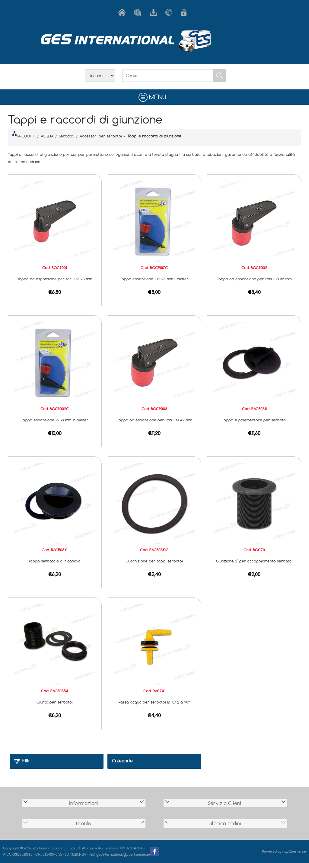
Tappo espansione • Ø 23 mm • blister (154, 278)
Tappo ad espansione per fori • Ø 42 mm (154, 419)
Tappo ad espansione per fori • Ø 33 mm (254, 278)
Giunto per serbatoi (55, 702)
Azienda (139, 12)
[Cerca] (168, 75)
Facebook (154, 851)
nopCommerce (294, 851)
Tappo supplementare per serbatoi (254, 419)
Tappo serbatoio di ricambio (54, 561)
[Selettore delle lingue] (100, 75)
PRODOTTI (23, 134)
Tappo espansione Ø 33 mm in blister (54, 419)
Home (123, 12)
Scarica (154, 12)
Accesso (186, 12)
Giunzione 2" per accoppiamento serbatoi (254, 561)
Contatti (170, 12)
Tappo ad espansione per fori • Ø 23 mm (54, 278)
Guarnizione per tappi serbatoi (154, 561)
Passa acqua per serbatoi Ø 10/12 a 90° (154, 702)
